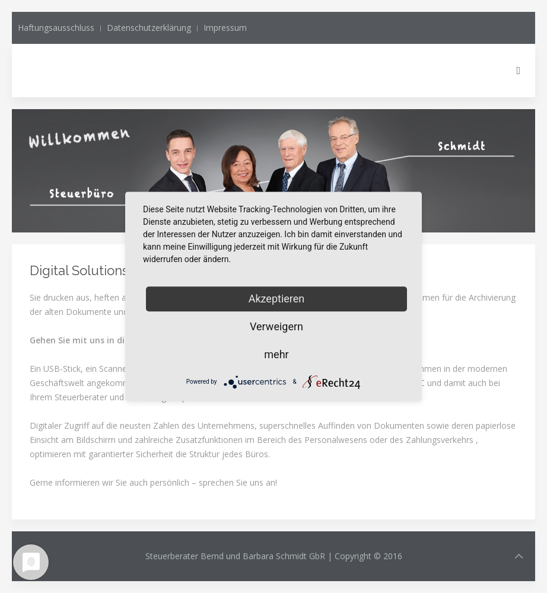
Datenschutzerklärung (149, 27)
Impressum (225, 27)
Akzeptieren (277, 298)
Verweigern (276, 326)
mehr (276, 354)
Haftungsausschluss (56, 27)
